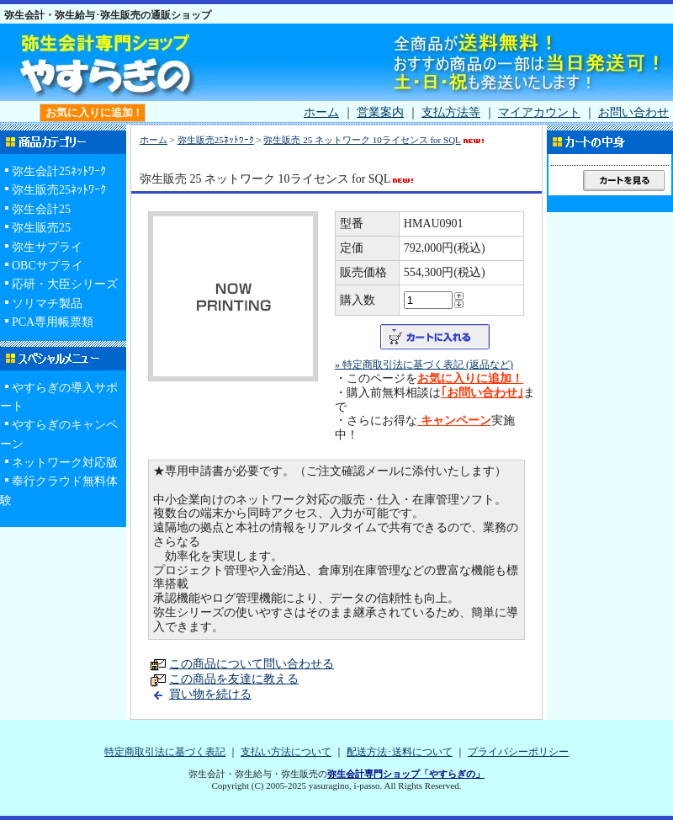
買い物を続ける (210, 694)
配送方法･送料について (400, 752)
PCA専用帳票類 (52, 322)
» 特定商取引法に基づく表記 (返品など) (424, 364)
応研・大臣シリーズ (65, 284)
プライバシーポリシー (518, 752)
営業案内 (380, 112)
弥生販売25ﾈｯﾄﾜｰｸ (59, 190)
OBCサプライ (47, 265)
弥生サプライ (47, 247)
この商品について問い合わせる (251, 664)
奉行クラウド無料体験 (59, 490)
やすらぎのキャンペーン (59, 434)
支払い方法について (286, 752)
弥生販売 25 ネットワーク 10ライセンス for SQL (374, 140)
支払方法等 (450, 112)
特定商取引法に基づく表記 (164, 752)
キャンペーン (454, 420)
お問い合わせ (633, 112)
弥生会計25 (41, 209)
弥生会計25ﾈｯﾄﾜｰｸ (59, 171)
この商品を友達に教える (234, 679)
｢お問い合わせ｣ (482, 392)
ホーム (321, 112)
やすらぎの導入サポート (59, 397)
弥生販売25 (41, 227)
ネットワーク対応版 (65, 462)
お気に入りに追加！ (470, 378)
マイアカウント (539, 112)
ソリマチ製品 (47, 303)
